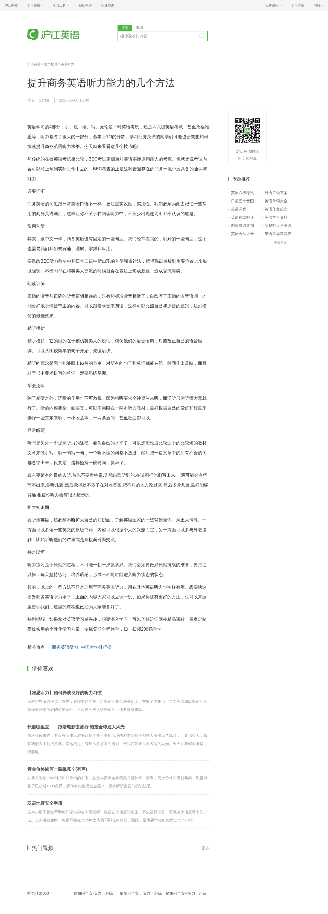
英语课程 (238, 209)
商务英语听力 (65, 647)
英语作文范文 (276, 209)
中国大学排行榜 (96, 647)
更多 (205, 848)
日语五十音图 (242, 201)
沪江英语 (33, 64)
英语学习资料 (276, 217)
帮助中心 (85, 5)
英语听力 (67, 64)
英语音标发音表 (278, 234)
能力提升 (50, 64)
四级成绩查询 (242, 225)
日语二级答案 (276, 193)
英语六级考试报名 (245, 193)
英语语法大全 (242, 234)
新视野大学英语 (278, 225)
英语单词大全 (276, 201)
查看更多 (280, 243)
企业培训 (107, 5)
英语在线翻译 (242, 217)
